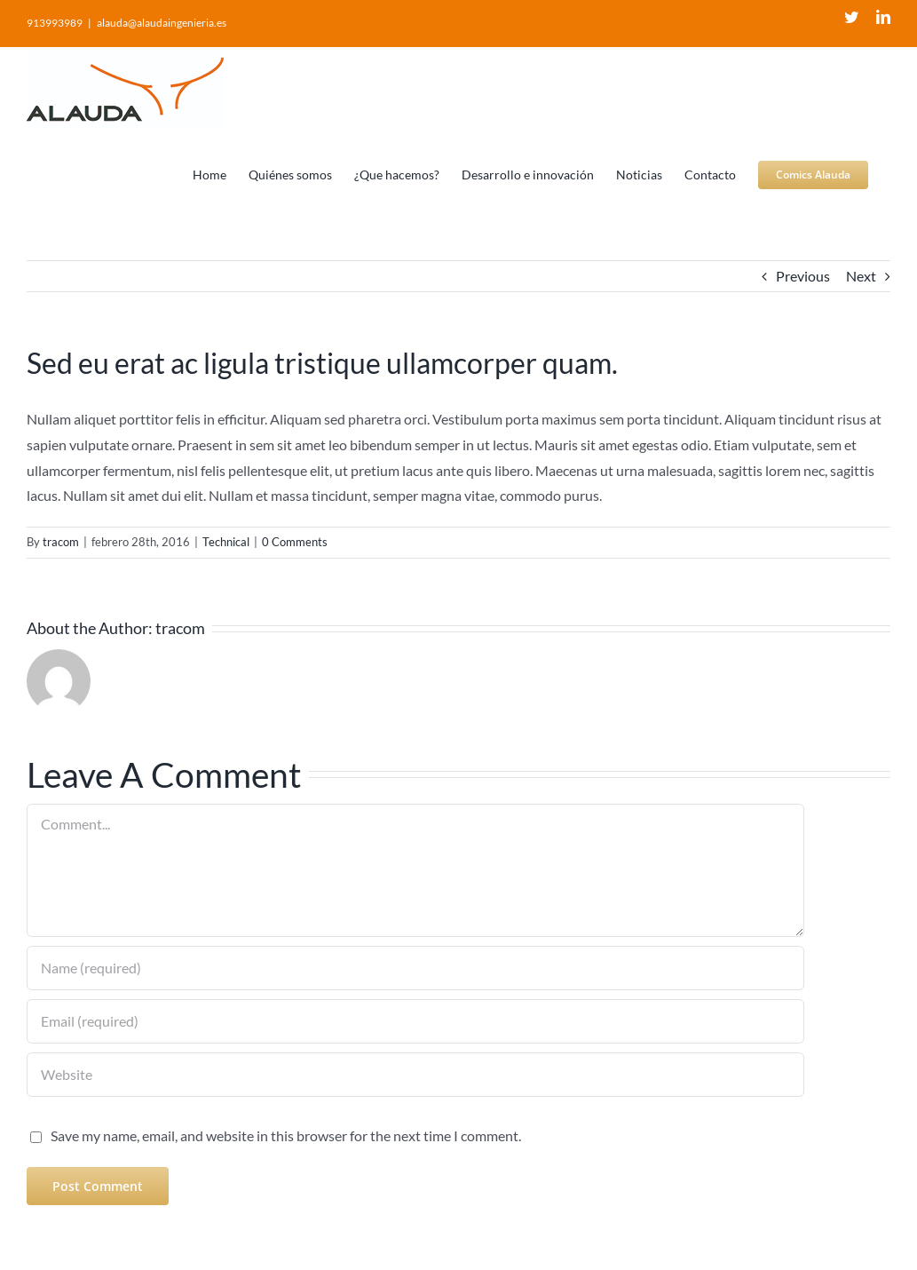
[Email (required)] (415, 1021)
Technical (225, 542)
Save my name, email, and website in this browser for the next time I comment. (286, 1135)
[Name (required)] (415, 968)
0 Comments (295, 542)
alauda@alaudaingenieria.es (161, 22)
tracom (61, 542)
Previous (803, 275)
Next (861, 275)
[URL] (415, 1074)
